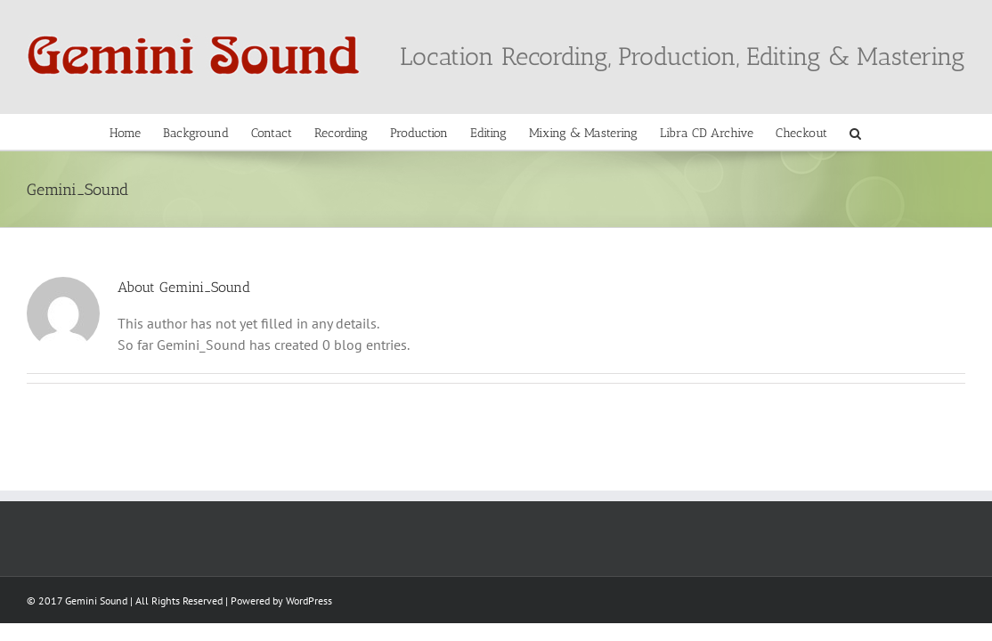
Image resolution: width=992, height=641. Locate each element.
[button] (946, 132)
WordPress (309, 600)
